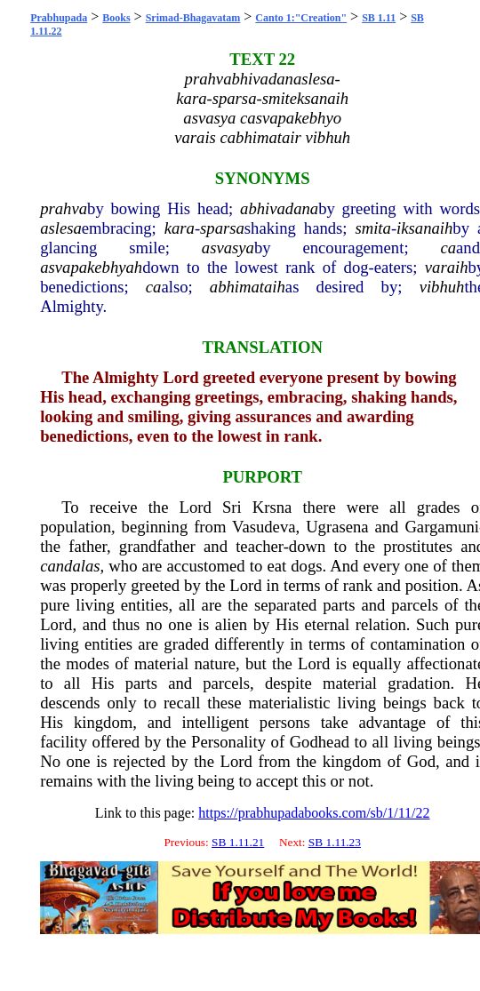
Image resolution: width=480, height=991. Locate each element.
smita (372, 228)
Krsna (272, 507)
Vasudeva (264, 526)
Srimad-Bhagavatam (193, 18)
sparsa (222, 228)
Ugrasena (337, 526)
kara (179, 228)
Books (116, 18)
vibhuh (442, 286)
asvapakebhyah (91, 267)
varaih (446, 267)
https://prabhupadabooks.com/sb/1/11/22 (313, 812)
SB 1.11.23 (334, 842)
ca (448, 247)
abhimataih (247, 286)
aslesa (61, 228)
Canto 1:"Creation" (301, 18)
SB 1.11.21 (238, 842)
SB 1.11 (379, 18)
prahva (63, 208)
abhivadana (279, 208)
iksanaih (424, 228)
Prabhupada (58, 18)
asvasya (228, 247)
